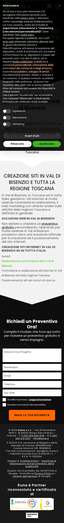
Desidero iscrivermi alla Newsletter (26, 404)
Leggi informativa (40, 399)
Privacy (12, 460)
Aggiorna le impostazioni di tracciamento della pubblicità (33, 463)
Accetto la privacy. (29, 399)
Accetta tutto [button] (46, 143)
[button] (59, 5)
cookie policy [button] (27, 34)
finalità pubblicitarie (22, 61)
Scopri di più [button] (32, 135)
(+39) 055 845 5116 (32, 435)
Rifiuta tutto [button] (17, 143)
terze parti (8, 41)
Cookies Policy (29, 460)
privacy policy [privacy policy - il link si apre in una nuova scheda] (27, 18)
